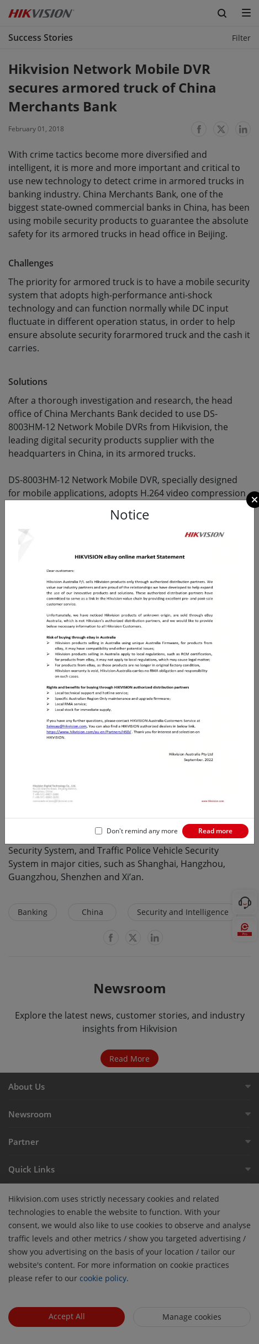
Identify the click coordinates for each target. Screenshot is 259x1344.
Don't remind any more (142, 831)
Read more (215, 831)
